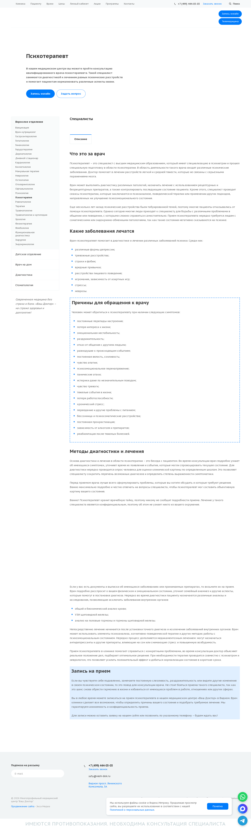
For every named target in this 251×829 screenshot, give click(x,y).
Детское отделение (37, 254)
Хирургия (20, 239)
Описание (80, 139)
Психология (35, 193)
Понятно (217, 806)
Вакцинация (35, 127)
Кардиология (22, 162)
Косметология (35, 167)
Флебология (22, 228)
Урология (20, 219)
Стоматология (37, 285)
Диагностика (37, 275)
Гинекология (35, 145)
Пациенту (36, 3)
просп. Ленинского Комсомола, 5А (105, 785)
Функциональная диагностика (35, 234)
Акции (97, 3)
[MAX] (243, 809)
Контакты (129, 3)
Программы (112, 3)
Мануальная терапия (27, 171)
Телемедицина (230, 21)
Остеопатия (22, 180)
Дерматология (35, 154)
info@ (92, 776)
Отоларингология (25, 184)
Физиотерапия (23, 223)
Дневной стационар (26, 158)
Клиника (20, 3)
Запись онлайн (230, 13)
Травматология (23, 210)
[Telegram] (243, 821)
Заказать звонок (212, 3)
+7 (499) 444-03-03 (189, 3)
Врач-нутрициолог (35, 132)
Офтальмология (24, 188)
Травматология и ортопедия (31, 214)
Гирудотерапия (23, 149)
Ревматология (23, 201)
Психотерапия (23, 197)
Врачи (50, 3)
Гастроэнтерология (26, 136)
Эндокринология (24, 244)
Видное (93, 783)
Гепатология (22, 140)
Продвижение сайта (22, 806)
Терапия (35, 206)
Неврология (21, 175)
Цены (62, 3)
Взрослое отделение (37, 122)
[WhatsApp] (243, 797)
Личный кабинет (79, 3)
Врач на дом (37, 265)
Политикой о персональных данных (132, 809)
